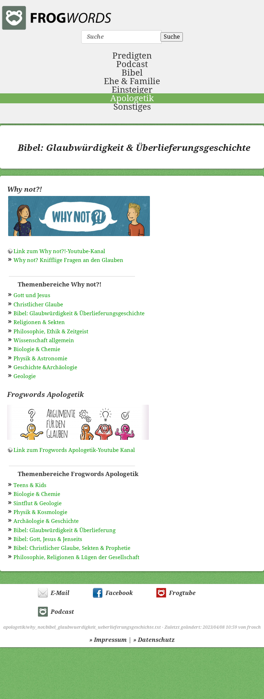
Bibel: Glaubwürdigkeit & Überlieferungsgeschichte (79, 313)
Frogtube (182, 593)
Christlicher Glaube (38, 304)
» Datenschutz (154, 640)
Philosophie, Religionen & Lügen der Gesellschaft (76, 557)
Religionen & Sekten (39, 322)
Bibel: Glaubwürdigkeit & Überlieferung (64, 530)
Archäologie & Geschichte (46, 521)
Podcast (132, 64)
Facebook (119, 593)
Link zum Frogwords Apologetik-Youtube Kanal (74, 450)
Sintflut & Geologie (37, 503)
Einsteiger (132, 90)
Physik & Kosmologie (40, 512)
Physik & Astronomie (40, 358)
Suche (172, 36)
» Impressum (108, 640)
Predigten (132, 56)
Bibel (132, 73)
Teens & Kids (29, 485)
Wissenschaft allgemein (43, 340)
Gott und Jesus (31, 295)
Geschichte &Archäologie (45, 367)
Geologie (24, 376)
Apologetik (132, 98)
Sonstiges (132, 107)
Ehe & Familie (132, 81)
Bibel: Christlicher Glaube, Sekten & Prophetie (71, 548)
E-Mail (60, 593)
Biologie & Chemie (36, 349)
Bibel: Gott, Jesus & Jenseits (47, 539)
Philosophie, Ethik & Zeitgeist (50, 331)
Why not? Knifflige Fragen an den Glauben (68, 260)
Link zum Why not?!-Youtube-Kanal (59, 251)
